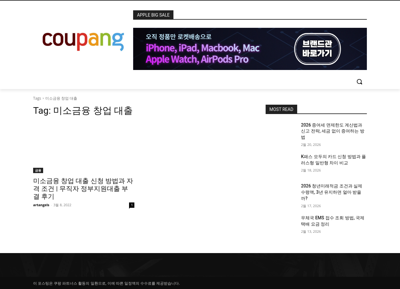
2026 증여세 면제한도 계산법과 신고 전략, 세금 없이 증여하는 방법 (332, 131)
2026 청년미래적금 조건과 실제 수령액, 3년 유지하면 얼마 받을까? (331, 192)
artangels (41, 204)
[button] (359, 81)
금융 (38, 170)
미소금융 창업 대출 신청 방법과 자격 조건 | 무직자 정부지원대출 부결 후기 (83, 188)
